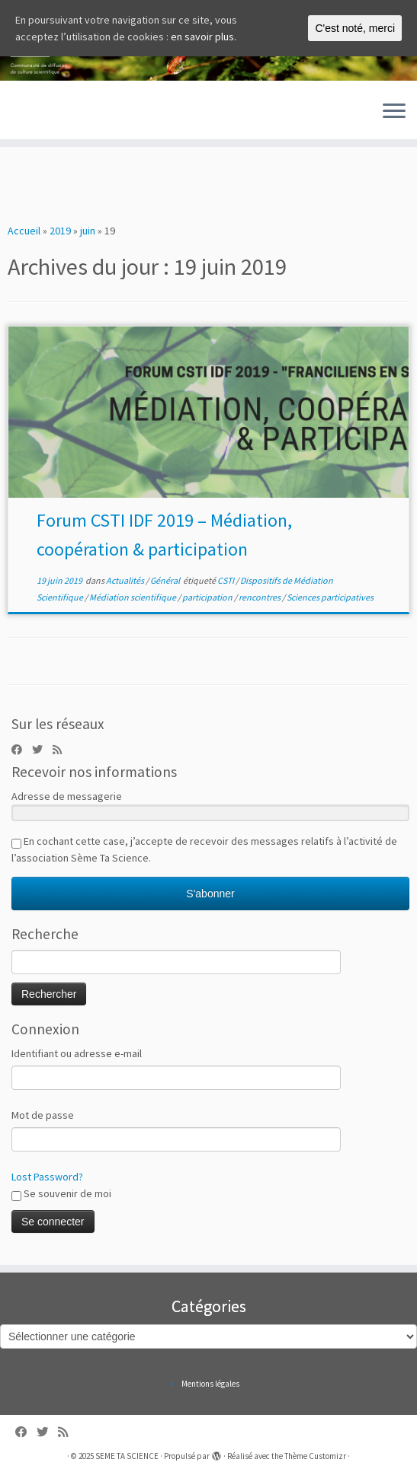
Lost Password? (47, 1177)
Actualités (126, 580)
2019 (60, 230)
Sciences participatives (330, 597)
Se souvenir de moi (61, 1194)
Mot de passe (42, 1115)
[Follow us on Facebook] (21, 749)
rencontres (260, 597)
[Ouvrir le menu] (394, 111)
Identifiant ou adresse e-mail (76, 1053)
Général (165, 580)
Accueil (24, 230)
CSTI (226, 580)
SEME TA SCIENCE (127, 1456)
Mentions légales (210, 1383)
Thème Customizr (315, 1456)
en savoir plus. (203, 36)
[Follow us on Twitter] (42, 749)
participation (208, 597)
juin (87, 230)
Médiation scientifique (133, 597)
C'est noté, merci (355, 28)
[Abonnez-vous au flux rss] (62, 749)
